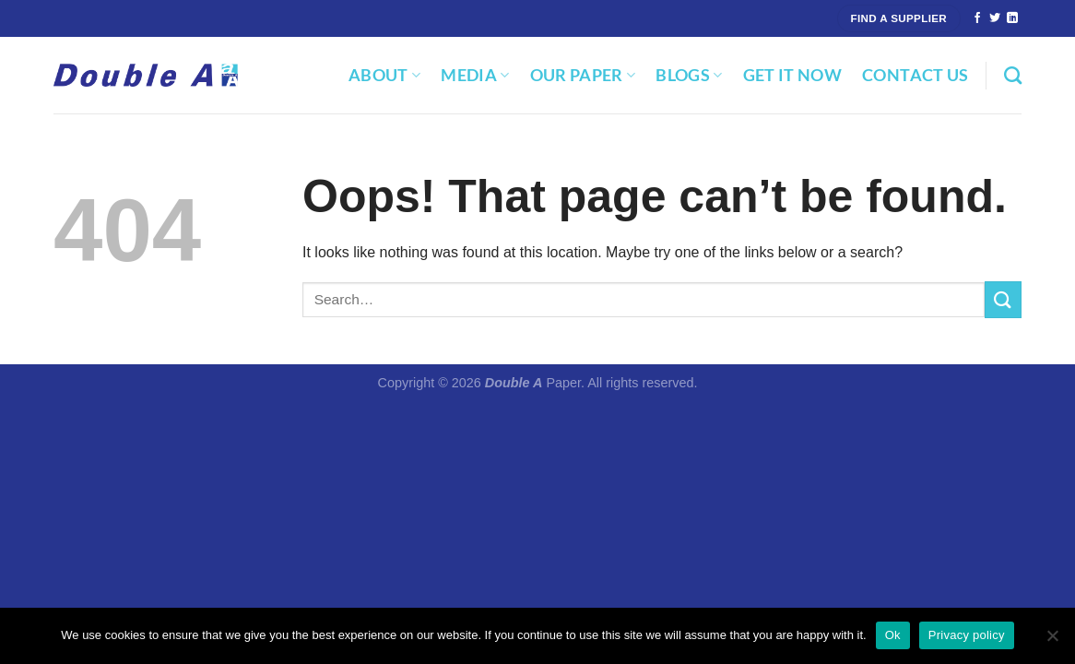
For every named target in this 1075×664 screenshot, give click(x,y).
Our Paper (583, 75)
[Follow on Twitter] (994, 18)
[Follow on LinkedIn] (1012, 18)
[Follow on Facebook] (977, 18)
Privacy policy (966, 635)
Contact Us (915, 75)
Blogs (689, 75)
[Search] (1013, 75)
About (384, 75)
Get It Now (793, 75)
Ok (893, 635)
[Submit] (1003, 299)
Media (475, 75)
